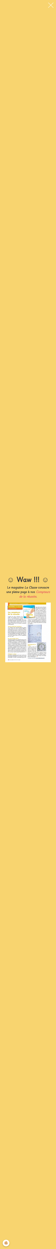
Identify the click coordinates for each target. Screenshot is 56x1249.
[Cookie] (6, 1243)
